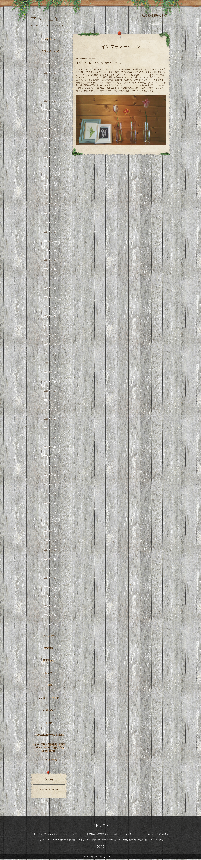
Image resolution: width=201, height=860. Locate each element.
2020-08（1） (50, 531)
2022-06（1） (50, 391)
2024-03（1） (50, 241)
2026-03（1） (50, 64)
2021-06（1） (50, 456)
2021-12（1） (50, 428)
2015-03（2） (50, 615)
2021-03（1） (50, 484)
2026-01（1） (50, 73)
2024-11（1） (50, 185)
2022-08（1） (50, 372)
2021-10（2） (50, 438)
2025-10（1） (50, 101)
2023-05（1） (50, 307)
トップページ (49, 39)
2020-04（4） (50, 569)
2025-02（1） (50, 157)
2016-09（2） (50, 597)
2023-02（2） (50, 335)
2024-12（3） (50, 176)
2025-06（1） (50, 129)
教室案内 (48, 648)
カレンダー (48, 673)
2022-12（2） (50, 353)
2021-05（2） (50, 466)
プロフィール (50, 635)
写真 (50, 685)
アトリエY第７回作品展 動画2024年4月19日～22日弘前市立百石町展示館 (48, 748)
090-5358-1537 (154, 16)
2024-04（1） (50, 232)
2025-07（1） (50, 120)
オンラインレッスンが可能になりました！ (100, 63)
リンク (48, 723)
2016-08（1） (50, 606)
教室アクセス (50, 660)
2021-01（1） (50, 503)
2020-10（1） (50, 522)
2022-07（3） (50, 382)
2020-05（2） (50, 559)
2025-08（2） (50, 110)
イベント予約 (50, 760)
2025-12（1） (50, 82)
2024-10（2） (50, 194)
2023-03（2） (50, 325)
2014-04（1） (50, 625)
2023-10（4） (50, 279)
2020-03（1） (50, 578)
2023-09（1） (50, 288)
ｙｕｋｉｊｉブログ (48, 698)
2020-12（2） (50, 512)
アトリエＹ (45, 18)
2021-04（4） (50, 475)
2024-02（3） (50, 251)
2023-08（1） (50, 297)
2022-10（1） (50, 363)
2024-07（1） (50, 213)
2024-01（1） (50, 260)
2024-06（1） (50, 223)
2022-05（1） (50, 400)
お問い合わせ (50, 710)
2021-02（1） (50, 494)
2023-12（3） (50, 269)
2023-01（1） (50, 344)
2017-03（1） (50, 587)
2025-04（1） (50, 138)
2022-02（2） (50, 419)
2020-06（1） (50, 550)
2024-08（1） (50, 204)
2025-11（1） (50, 92)
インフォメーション (50, 51)
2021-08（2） (50, 447)
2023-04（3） (50, 316)
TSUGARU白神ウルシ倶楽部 (50, 735)
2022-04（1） (50, 410)
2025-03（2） (50, 148)
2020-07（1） (50, 541)
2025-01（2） (50, 166)
